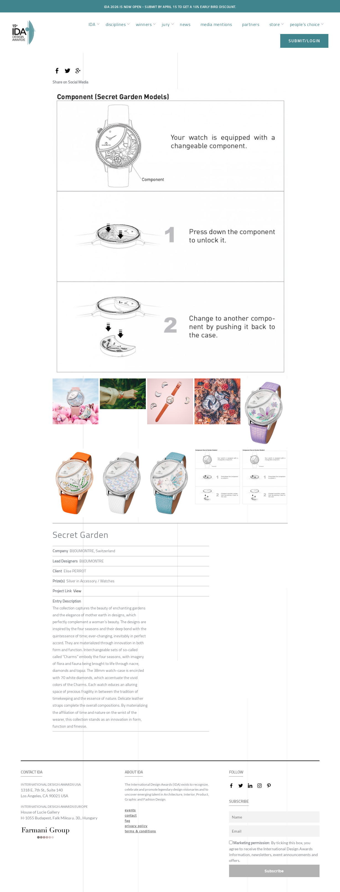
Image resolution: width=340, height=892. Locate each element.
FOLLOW (236, 772)
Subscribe (274, 870)
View (77, 590)
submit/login (304, 40)
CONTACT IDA (31, 772)
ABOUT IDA (134, 772)
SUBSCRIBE (239, 801)
